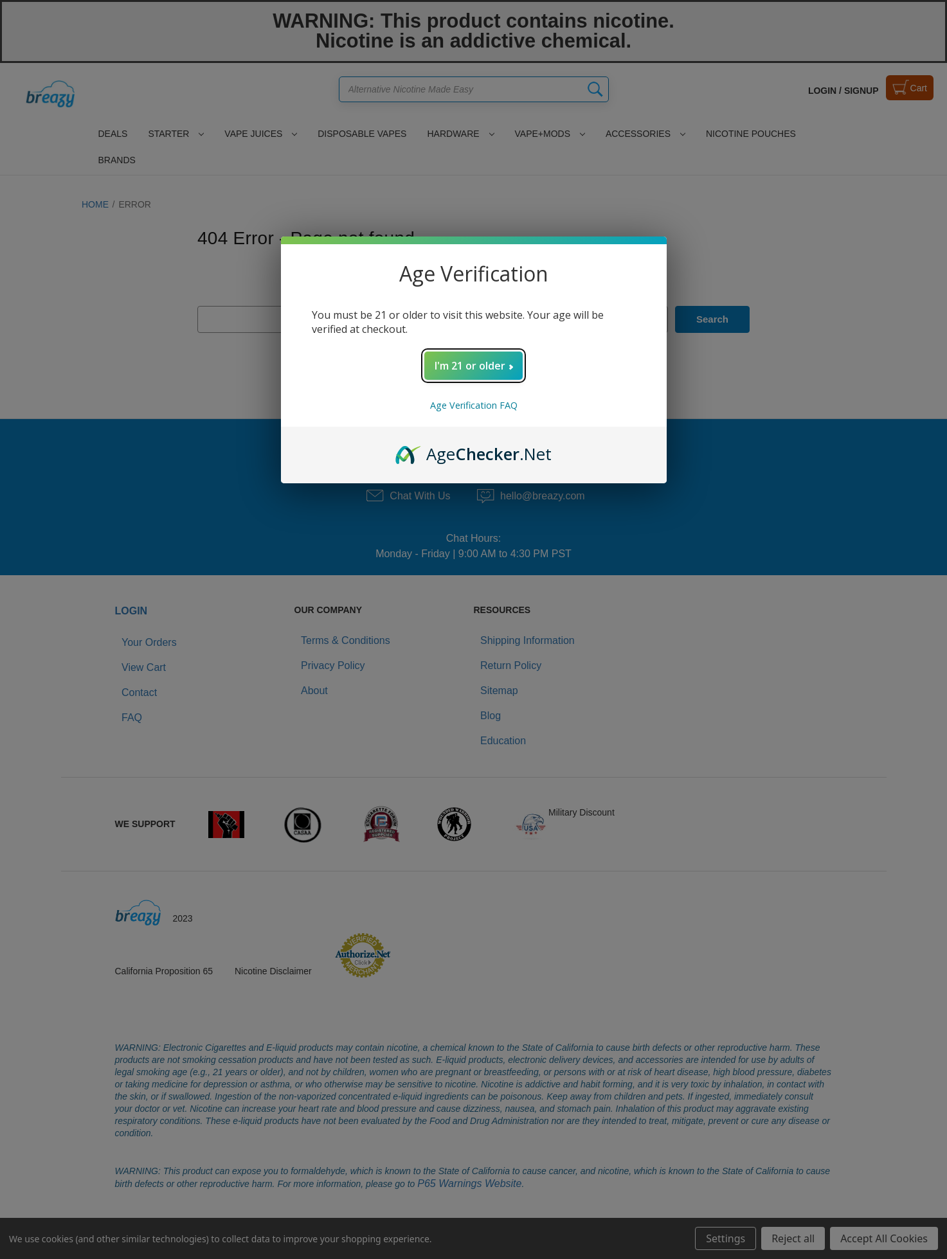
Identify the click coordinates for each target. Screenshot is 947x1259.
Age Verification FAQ (474, 405)
